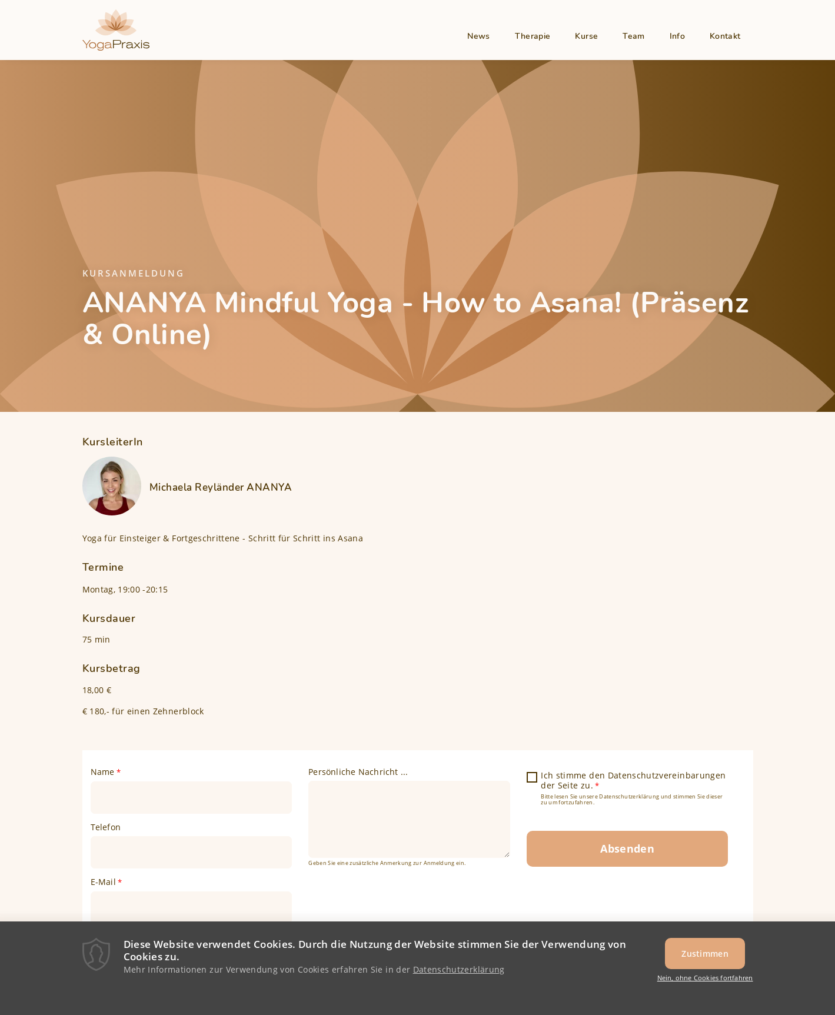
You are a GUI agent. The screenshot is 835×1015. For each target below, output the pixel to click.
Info (677, 36)
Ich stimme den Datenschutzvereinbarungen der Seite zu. (633, 781)
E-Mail (103, 882)
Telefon (106, 827)
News (478, 36)
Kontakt (725, 36)
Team (633, 36)
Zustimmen (704, 956)
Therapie (533, 36)
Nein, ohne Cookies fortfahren (705, 980)
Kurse (586, 36)
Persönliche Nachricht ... (358, 772)
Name (103, 772)
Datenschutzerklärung (459, 972)
